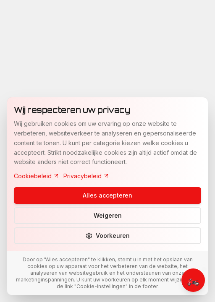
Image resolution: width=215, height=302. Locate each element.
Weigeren (108, 215)
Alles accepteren (107, 195)
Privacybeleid (85, 176)
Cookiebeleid (36, 176)
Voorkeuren (108, 235)
